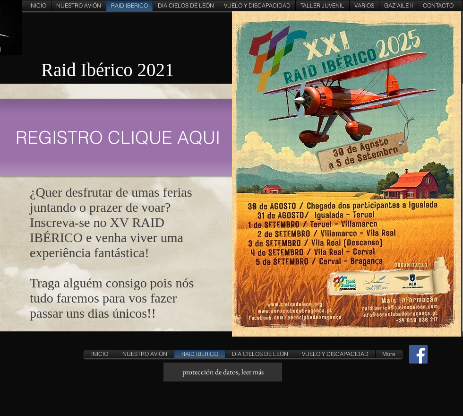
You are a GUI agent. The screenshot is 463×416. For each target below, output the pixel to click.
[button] (257, 5)
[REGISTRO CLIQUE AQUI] (118, 137)
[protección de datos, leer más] (222, 372)
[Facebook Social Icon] (418, 354)
